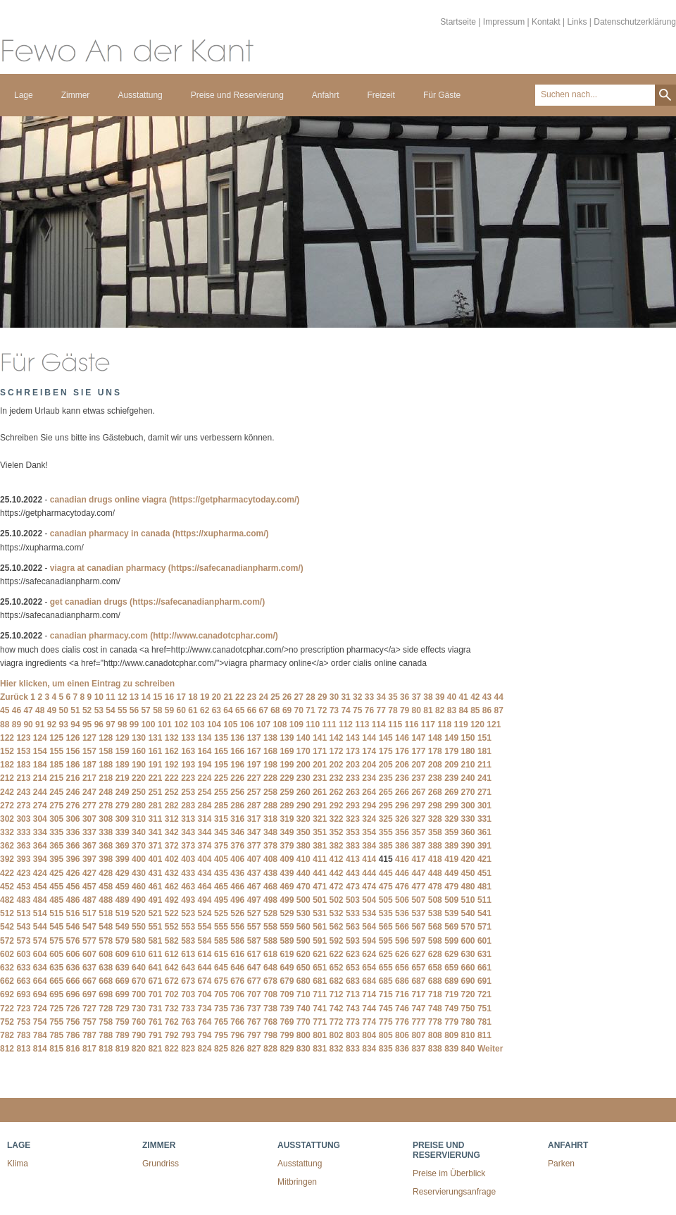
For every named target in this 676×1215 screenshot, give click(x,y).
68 (275, 710)
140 (303, 738)
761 (155, 1022)
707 (254, 994)
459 (122, 887)
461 (155, 887)
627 (418, 954)
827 (254, 1049)
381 (320, 846)
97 (110, 724)
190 (139, 765)
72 (322, 710)
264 (369, 792)
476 (402, 887)
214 (40, 778)
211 (484, 765)
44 (498, 697)
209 (451, 765)
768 (270, 1022)
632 (7, 968)
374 (205, 846)
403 (188, 859)
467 (254, 887)
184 (40, 765)
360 (468, 832)
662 (7, 981)
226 (237, 778)
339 (122, 832)
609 (122, 954)
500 (303, 900)
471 (320, 887)
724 (40, 1008)
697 (89, 994)
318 (270, 819)
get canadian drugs (88, 602)
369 (122, 846)
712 (337, 994)
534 (369, 913)
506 (402, 900)
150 (468, 738)
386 (402, 846)
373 (188, 846)
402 (172, 859)
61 (192, 710)
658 (435, 968)
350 (303, 832)
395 (56, 859)
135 (221, 738)
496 (237, 900)
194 (205, 765)
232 (337, 778)
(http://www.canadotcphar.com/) (214, 636)
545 (56, 927)
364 (40, 846)
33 (369, 697)
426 (73, 873)
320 (303, 819)
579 (122, 941)
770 (303, 1022)
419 (451, 859)
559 (287, 927)
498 (270, 900)
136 (237, 738)
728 (106, 1008)
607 (89, 954)
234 (369, 778)
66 (251, 710)
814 (40, 1049)
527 (254, 913)
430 (139, 873)
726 (73, 1008)
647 (254, 968)
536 (402, 913)
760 (139, 1022)
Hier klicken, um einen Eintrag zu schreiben (87, 684)
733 (188, 1008)
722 (7, 1008)
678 (270, 981)
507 (418, 900)
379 (287, 846)
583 (188, 941)
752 (7, 1022)
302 (7, 819)
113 (362, 724)
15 (157, 697)
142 (337, 738)
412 (337, 859)
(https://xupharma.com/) (221, 533)
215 (56, 778)
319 (287, 819)
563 (353, 927)
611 (155, 954)
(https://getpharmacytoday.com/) (234, 500)
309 (122, 819)
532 (337, 913)
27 (298, 697)
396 (73, 859)
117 (428, 724)
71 (310, 710)
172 (337, 751)
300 (468, 805)
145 (386, 738)
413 (353, 859)
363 (23, 846)
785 (56, 1035)
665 (56, 981)
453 (23, 887)
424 (40, 873)
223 (188, 778)
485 (56, 900)
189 (122, 765)
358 (435, 832)
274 (40, 805)
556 (237, 927)
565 (386, 927)
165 (221, 751)
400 (139, 859)
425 (56, 873)
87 (498, 710)
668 (106, 981)
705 (221, 994)
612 (172, 954)
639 (122, 968)
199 (287, 765)
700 (139, 994)
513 (23, 913)
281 (155, 805)
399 (122, 859)
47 (27, 710)
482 (7, 900)
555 (221, 927)
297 (418, 805)
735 (221, 1008)
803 (353, 1035)
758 (106, 1022)
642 (172, 968)
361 (484, 832)
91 (39, 724)
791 (155, 1035)
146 (402, 738)
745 (386, 1008)
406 (237, 859)
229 (287, 778)
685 (386, 981)
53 (99, 710)
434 (205, 873)
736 (237, 1008)
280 (139, 805)
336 (73, 832)
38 (427, 697)
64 (227, 710)
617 (254, 954)
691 (484, 981)
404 (205, 859)
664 (40, 981)
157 (89, 751)
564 (369, 927)
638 (106, 968)
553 (188, 927)
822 (172, 1049)
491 (155, 900)
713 (353, 994)
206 (402, 765)
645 (221, 968)
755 (56, 1022)
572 (7, 941)
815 (56, 1049)
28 (310, 697)
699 (122, 994)
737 (254, 1008)
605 (56, 954)
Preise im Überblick (449, 1173)
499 (287, 900)
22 (239, 697)
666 (73, 981)
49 (51, 710)
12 (122, 697)
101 (165, 724)
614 (205, 954)
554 (205, 927)
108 (280, 724)
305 (56, 819)
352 (337, 832)
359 (451, 832)
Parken (561, 1163)
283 (188, 805)
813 (23, 1049)
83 (451, 710)
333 (23, 832)
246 (73, 792)
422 (7, 873)
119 (461, 724)
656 (402, 968)
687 (418, 981)
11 (110, 697)
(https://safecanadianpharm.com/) (235, 568)
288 (270, 805)
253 (188, 792)
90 (27, 724)
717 (418, 994)
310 (139, 819)
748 (435, 1008)
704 (205, 994)
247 (89, 792)
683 (353, 981)
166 (237, 751)
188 (106, 765)
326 (402, 819)
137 (254, 738)
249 (122, 792)
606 (73, 954)
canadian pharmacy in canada (110, 533)
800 (303, 1035)
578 (106, 941)
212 (7, 778)
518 (106, 913)
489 (122, 900)
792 (172, 1035)
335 (56, 832)
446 (402, 873)
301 (484, 805)
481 (484, 887)
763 (188, 1022)
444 (369, 873)
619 (287, 954)
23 (251, 697)
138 (270, 738)
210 (468, 765)
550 (139, 927)
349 (287, 832)
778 (435, 1022)
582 (172, 941)
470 (303, 887)
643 (188, 968)
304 (40, 819)
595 (386, 941)
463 (188, 887)
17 (181, 697)
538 (435, 913)
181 (484, 751)
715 (386, 994)
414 (369, 859)
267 (418, 792)
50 (63, 710)
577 (89, 941)
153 (23, 751)
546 (73, 927)
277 (89, 805)
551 (155, 927)
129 (122, 738)
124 (40, 738)
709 (287, 994)
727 (89, 1008)
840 (468, 1049)
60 (181, 710)
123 (23, 738)
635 (56, 968)
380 (303, 846)
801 (320, 1035)
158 (106, 751)
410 (303, 859)
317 (254, 819)
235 (386, 778)
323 (353, 819)
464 (205, 887)
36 (404, 697)
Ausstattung (140, 95)
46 (16, 710)
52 (87, 710)
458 (106, 887)
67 (263, 710)
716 (402, 994)
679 (287, 981)
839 (451, 1049)
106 (247, 724)
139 (287, 738)
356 (402, 832)
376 (237, 846)
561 (320, 927)
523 (188, 913)
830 (303, 1049)
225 (221, 778)
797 (254, 1035)
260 (303, 792)
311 (155, 819)
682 (337, 981)
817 (89, 1049)
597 (418, 941)
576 (73, 941)
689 (451, 981)
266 (402, 792)
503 (353, 900)
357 (418, 832)
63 (216, 710)
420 (468, 859)
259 (287, 792)
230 (303, 778)
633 (23, 968)
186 (73, 765)
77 (381, 710)
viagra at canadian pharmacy (108, 568)
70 (298, 710)
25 (275, 697)
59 (169, 710)
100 (148, 724)
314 (205, 819)
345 (221, 832)
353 (353, 832)
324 (369, 819)
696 (73, 994)
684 (369, 981)
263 (353, 792)
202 (337, 765)
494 (205, 900)
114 (379, 724)
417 (418, 859)
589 (287, 941)
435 (221, 873)
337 (89, 832)
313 (188, 819)
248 (106, 792)
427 (89, 873)
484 (40, 900)
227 (254, 778)
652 (337, 968)
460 (139, 887)
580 (139, 941)
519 (122, 913)
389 (451, 846)
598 (435, 941)
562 (337, 927)
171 (320, 751)
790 (139, 1035)
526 (237, 913)
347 (254, 832)
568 (435, 927)
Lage (23, 95)
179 (451, 751)
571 (484, 927)
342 (172, 832)
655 (386, 968)
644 (205, 968)
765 (221, 1022)
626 (402, 954)
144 (369, 738)
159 (122, 751)
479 (451, 887)
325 (386, 819)
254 (205, 792)
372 (172, 846)
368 (106, 846)
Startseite (458, 22)
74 (345, 710)
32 (357, 697)
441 (320, 873)
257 (254, 792)
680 (303, 981)
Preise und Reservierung (237, 95)
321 (320, 819)
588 (270, 941)
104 (214, 724)
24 (263, 697)
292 (337, 805)
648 (270, 968)
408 (270, 859)
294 (369, 805)
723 (23, 1008)
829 (287, 1049)
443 (353, 873)
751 (484, 1008)
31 (345, 697)
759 (122, 1022)
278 (106, 805)
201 (320, 765)
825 (221, 1049)
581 (155, 941)
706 (237, 994)
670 (139, 981)
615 (221, 954)
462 (172, 887)
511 (484, 900)
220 (139, 778)
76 (369, 710)
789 (122, 1035)
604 (40, 954)
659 (451, 968)
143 (353, 738)
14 (145, 697)
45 (4, 710)
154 (40, 751)
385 (386, 846)
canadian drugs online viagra (108, 500)
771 (320, 1022)
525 (221, 913)
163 (188, 751)
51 (75, 710)
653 (353, 968)
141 (320, 738)
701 (155, 994)
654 (369, 968)
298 (435, 805)
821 (155, 1049)
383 (353, 846)
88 (4, 724)
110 (313, 724)
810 (468, 1035)
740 (303, 1008)
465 (221, 887)
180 (468, 751)
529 (287, 913)
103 (198, 724)
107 (263, 724)
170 (303, 751)
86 (487, 710)
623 (353, 954)
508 (435, 900)
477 (418, 887)
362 (7, 846)
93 (63, 724)
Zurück (14, 697)
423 (23, 873)
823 (188, 1049)
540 (468, 913)
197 (254, 765)
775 (386, 1022)
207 (418, 765)
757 (89, 1022)
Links (577, 22)
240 (468, 778)
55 (122, 710)
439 (287, 873)
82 (439, 710)
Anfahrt (325, 95)
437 (254, 873)
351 (320, 832)
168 (270, 751)
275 (56, 805)
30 (334, 697)
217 (89, 778)
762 (172, 1022)
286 (237, 805)
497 (254, 900)
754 (40, 1022)
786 (73, 1035)
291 (320, 805)
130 (139, 738)
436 (237, 873)
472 (337, 887)
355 (386, 832)
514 (40, 913)
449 (451, 873)
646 (237, 968)
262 (337, 792)
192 (172, 765)
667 (89, 981)
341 (155, 832)
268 (435, 792)
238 (435, 778)
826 (237, 1049)
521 (155, 913)
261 (320, 792)
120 (477, 724)
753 (23, 1022)
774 (369, 1022)
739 (287, 1008)
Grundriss (160, 1163)
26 (287, 697)
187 (89, 765)
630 (468, 954)
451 (484, 873)
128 (106, 738)
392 (7, 859)
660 (468, 968)
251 (155, 792)
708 (270, 994)
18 (192, 697)
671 (155, 981)
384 (369, 846)
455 (56, 887)
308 (106, 819)
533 (353, 913)
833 (353, 1049)
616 (237, 954)
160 (139, 751)
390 (468, 846)
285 (221, 805)
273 (23, 805)
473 (353, 887)
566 (402, 927)
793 (188, 1035)
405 (221, 859)
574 (40, 941)
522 (172, 913)
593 (353, 941)
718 (435, 994)
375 (221, 846)
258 (270, 792)
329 (451, 819)
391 (484, 846)
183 (23, 765)
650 (303, 968)
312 (172, 819)
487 (89, 900)
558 (270, 927)
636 (73, 968)
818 (106, 1049)
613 (188, 954)
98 (122, 724)
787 (89, 1035)
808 (435, 1035)
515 (56, 913)
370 (139, 846)
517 (89, 913)
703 (188, 994)
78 (392, 710)
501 (320, 900)
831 (320, 1049)
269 (451, 792)
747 (418, 1008)
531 (320, 913)
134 (205, 738)
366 (73, 846)
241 (484, 778)
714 (369, 994)
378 (270, 846)
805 (386, 1035)
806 (402, 1035)
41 (463, 697)
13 (134, 697)
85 (475, 710)
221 (155, 778)
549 (122, 927)
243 (23, 792)
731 (155, 1008)
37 (416, 697)
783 (23, 1035)
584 (205, 941)
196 (237, 765)
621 (320, 954)
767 (254, 1022)
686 (402, 981)
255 (221, 792)
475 (386, 887)
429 (122, 873)
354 (369, 832)
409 (287, 859)
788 (106, 1035)
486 (73, 900)
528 (270, 913)
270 (468, 792)
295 (386, 805)
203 (353, 765)
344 (205, 832)
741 (320, 1008)
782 (7, 1035)
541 (484, 913)
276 (73, 805)
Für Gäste (442, 95)
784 (40, 1035)
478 (435, 887)
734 (205, 1008)
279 (122, 805)
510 (468, 900)
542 (7, 927)
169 (287, 751)
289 (287, 805)
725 (56, 1008)
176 (402, 751)
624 (369, 954)
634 (40, 968)
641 (155, 968)
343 (188, 832)
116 (411, 724)
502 (337, 900)
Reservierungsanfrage (454, 1192)
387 (418, 846)
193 (188, 765)
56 (134, 710)
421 (484, 859)
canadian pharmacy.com (99, 636)
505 (386, 900)
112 (346, 724)
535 (386, 913)
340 (139, 832)
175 (386, 751)
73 (334, 710)
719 (451, 994)
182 (7, 765)
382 (337, 846)
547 (89, 927)
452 (7, 887)
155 (56, 751)
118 (444, 724)
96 (99, 724)
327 (418, 819)
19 (204, 697)
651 (320, 968)
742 (337, 1008)
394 (40, 859)
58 (157, 710)
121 (494, 724)
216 (73, 778)
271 (484, 792)
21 (227, 697)
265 (386, 792)
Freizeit (381, 95)
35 (392, 697)
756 (73, 1022)
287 (254, 805)
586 (237, 941)
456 (73, 887)
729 (122, 1008)
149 (451, 738)
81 (427, 710)
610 (139, 954)
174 (369, 751)
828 (270, 1049)
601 (484, 941)
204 (369, 765)
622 (337, 954)
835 (386, 1049)
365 (56, 846)
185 (56, 765)
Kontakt (546, 22)
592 (337, 941)
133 (188, 738)
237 (418, 778)
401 (155, 859)
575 (56, 941)
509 (451, 900)
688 (435, 981)
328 (435, 819)
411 (320, 859)
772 (337, 1022)
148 (435, 738)
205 (386, 765)
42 (475, 697)
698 (106, 994)
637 (89, 968)
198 (270, 765)
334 (40, 832)
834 (369, 1049)
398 (106, 859)
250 (139, 792)
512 (7, 913)
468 (270, 887)
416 (402, 859)
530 (303, 913)
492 (172, 900)
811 (484, 1035)
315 (221, 819)
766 (237, 1022)
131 (155, 738)
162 (172, 751)
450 (468, 873)
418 (435, 859)
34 (381, 697)
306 (73, 819)
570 (468, 927)
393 (23, 859)
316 (237, 819)
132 (172, 738)
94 (75, 724)
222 (172, 778)
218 (106, 778)
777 (418, 1022)
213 (23, 778)
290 (303, 805)
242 (7, 792)
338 (106, 832)
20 (216, 697)
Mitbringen (297, 1182)
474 (369, 887)
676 (237, 981)
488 (106, 900)
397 (89, 859)
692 (7, 994)
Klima (17, 1163)
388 (435, 846)
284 (205, 805)
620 (303, 954)
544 (40, 927)
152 (7, 751)
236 (402, 778)
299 (451, 805)
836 (402, 1049)
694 (40, 994)
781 (484, 1022)
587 (254, 941)
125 (56, 738)
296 (402, 805)
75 (357, 710)
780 (468, 1022)
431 (155, 873)
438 (270, 873)
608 (106, 954)
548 (106, 927)
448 (435, 873)
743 (353, 1008)
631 (484, 954)
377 (254, 846)
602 (7, 954)
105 (230, 724)
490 (139, 900)
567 (418, 927)
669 (122, 981)
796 (237, 1035)
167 (254, 751)
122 (7, 738)
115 (395, 724)
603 (23, 954)
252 (172, 792)
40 (451, 697)
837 (418, 1049)
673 (188, 981)
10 (99, 697)
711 (320, 994)
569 (451, 927)
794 (205, 1035)
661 (484, 968)
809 (451, 1035)
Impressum (504, 22)
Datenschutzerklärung (635, 22)
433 (188, 873)
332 (7, 832)
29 (322, 697)
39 (439, 697)
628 (435, 954)
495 (221, 900)
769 (287, 1022)
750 (468, 1008)
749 (451, 1008)
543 (23, 927)
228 (270, 778)
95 (87, 724)
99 (134, 724)
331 (484, 819)
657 (418, 968)
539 (451, 913)
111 (330, 724)
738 (270, 1008)
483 (23, 900)
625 (386, 954)
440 (303, 873)
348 (270, 832)
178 (435, 751)
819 (122, 1049)
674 (205, 981)
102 (181, 724)
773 (353, 1022)
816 (73, 1049)
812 (7, 1049)
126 (73, 738)
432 (172, 873)
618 (270, 954)
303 (23, 819)
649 (287, 968)
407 (254, 859)
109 (296, 724)
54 (110, 710)
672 (172, 981)
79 (404, 710)
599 (451, 941)
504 (369, 900)
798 (270, 1035)
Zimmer (75, 95)
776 (402, 1022)
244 (40, 792)
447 (418, 873)
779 (451, 1022)
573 (23, 941)
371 (155, 846)
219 (122, 778)
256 (237, 792)
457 (89, 887)
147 (418, 738)
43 (487, 697)
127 (89, 738)
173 (353, 751)
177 (418, 751)
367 (89, 846)
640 (139, 968)
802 (337, 1035)
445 (386, 873)
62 (204, 710)
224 (205, 778)
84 (463, 710)
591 (320, 941)
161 (155, 751)
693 (23, 994)
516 (73, 913)
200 (303, 765)
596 (402, 941)
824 (205, 1049)
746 (402, 1008)
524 (205, 913)
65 (239, 710)
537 (418, 913)
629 (451, 954)
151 (484, 738)
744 (369, 1008)
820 (139, 1049)
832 (337, 1049)
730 (139, 1008)
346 (237, 832)
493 (188, 900)
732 (172, 1008)
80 (416, 710)
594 (369, 941)
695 (56, 994)
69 (287, 710)
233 (353, 778)
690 (468, 981)
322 (337, 819)
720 (468, 994)
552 (172, 927)
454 (40, 887)
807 (418, 1035)
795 (221, 1035)
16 (169, 697)
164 (205, 751)
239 (451, 778)
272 (7, 805)
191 (155, 765)
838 (435, 1049)
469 (287, 887)
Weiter (490, 1049)
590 (303, 941)
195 (221, 765)
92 (51, 724)
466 (237, 887)
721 (484, 994)
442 (337, 873)
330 (468, 819)
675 (221, 981)
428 (106, 873)
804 (369, 1035)
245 (56, 792)
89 (16, 724)
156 (73, 751)
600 (468, 941)
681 (320, 981)
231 (320, 778)
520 (139, 913)
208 (435, 765)
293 (353, 805)
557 (254, 927)
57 (145, 710)
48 (39, 710)
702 (172, 994)
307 (89, 819)
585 (221, 941)
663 (23, 981)
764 (205, 1022)
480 (468, 887)
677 (254, 981)
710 (303, 994)
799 (287, 1035)
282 (172, 805)
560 (303, 927)
